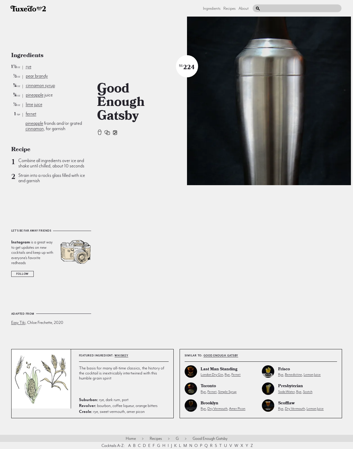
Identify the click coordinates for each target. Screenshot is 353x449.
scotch (307, 392)
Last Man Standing (219, 369)
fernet (31, 114)
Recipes (229, 8)
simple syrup (227, 392)
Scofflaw (286, 403)
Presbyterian (290, 386)
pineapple (34, 95)
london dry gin (212, 374)
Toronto (208, 386)
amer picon (237, 408)
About (243, 8)
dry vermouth (217, 408)
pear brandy (37, 76)
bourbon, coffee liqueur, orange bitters (118, 405)
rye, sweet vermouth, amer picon (112, 411)
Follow (22, 273)
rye (28, 66)
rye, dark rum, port (103, 399)
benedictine (293, 374)
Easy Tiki (18, 322)
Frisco (284, 369)
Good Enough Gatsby (221, 355)
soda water (286, 392)
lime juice (34, 104)
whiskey (121, 355)
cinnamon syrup (40, 85)
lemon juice (312, 374)
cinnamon (34, 128)
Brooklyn (209, 403)
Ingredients (211, 8)
